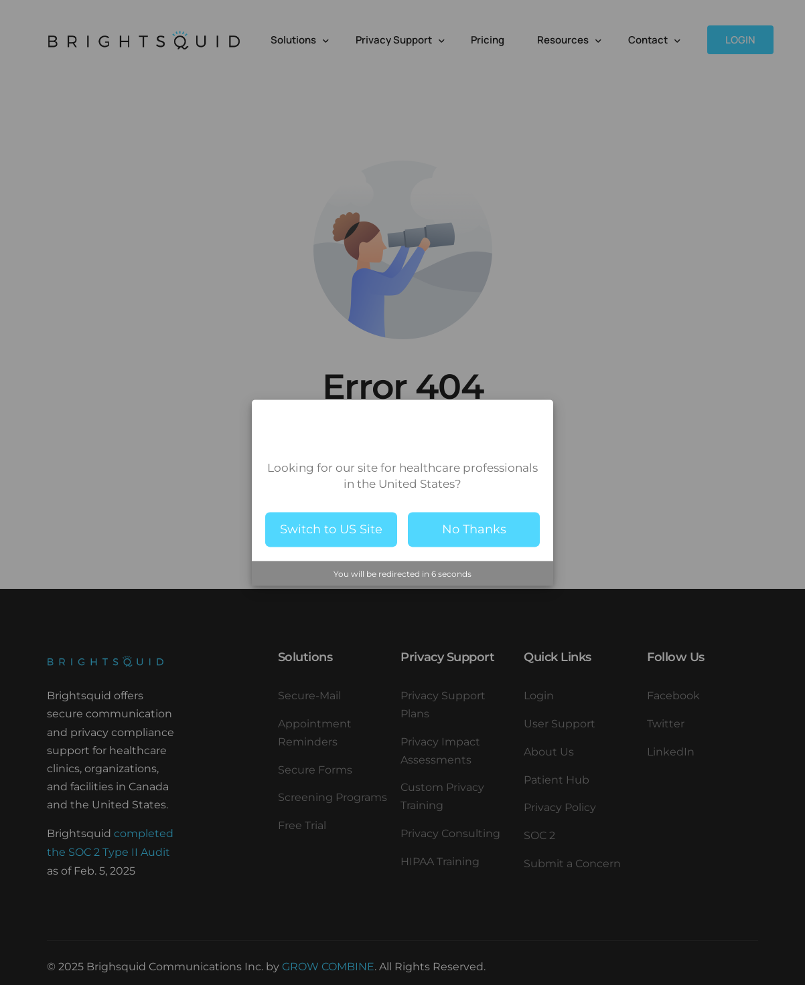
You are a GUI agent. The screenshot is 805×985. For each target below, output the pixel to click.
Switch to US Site (331, 529)
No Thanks (474, 529)
